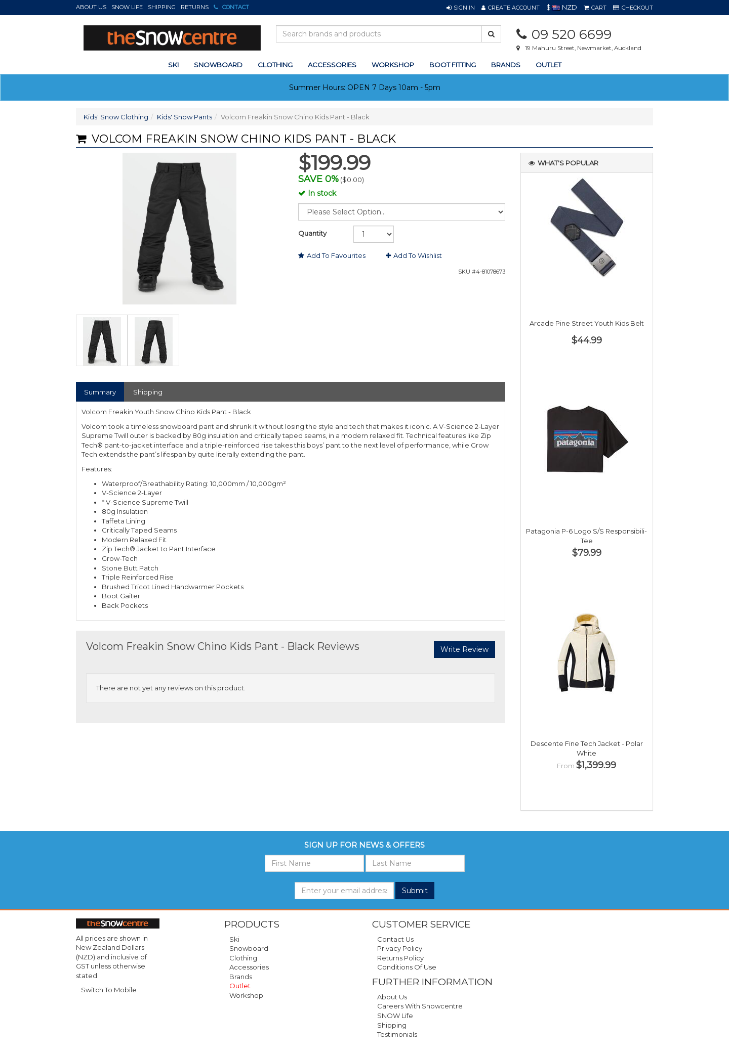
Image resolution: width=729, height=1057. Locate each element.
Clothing (243, 958)
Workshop (393, 65)
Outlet (548, 65)
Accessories (249, 967)
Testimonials (397, 1034)
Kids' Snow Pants (184, 117)
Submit (415, 890)
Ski (234, 939)
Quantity (312, 233)
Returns (195, 7)
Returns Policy (400, 958)
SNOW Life (127, 7)
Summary (100, 392)
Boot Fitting (452, 65)
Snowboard (248, 948)
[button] (460, 8)
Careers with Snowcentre (420, 1006)
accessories (332, 65)
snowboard (218, 65)
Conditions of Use (406, 967)
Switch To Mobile (109, 990)
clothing (275, 65)
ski (173, 65)
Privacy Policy (399, 948)
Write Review (464, 649)
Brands (505, 65)
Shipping (162, 7)
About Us (91, 7)
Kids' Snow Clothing (116, 117)
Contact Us (395, 939)
